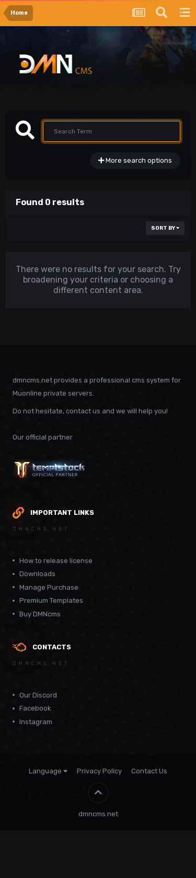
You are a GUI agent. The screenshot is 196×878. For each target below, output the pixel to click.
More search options (135, 160)
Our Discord (38, 695)
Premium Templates (51, 600)
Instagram (35, 722)
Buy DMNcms (40, 614)
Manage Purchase (48, 587)
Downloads (37, 574)
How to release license (56, 561)
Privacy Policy (99, 771)
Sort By (165, 228)
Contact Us (149, 771)
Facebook (35, 708)
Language (48, 771)
